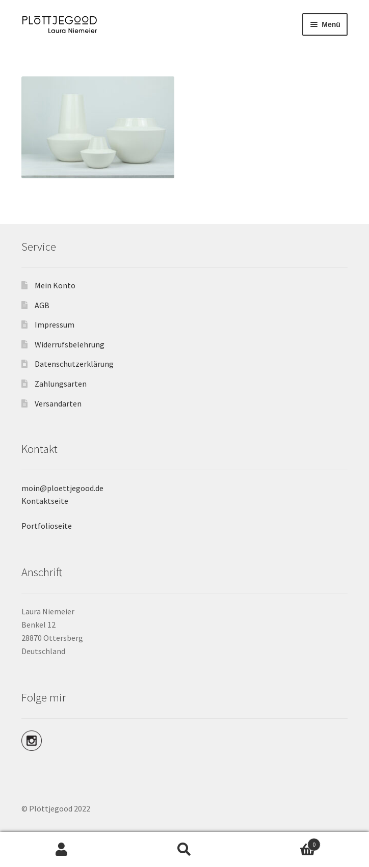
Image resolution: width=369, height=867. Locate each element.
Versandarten (58, 403)
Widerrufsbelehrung (69, 344)
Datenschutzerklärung (74, 364)
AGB (42, 305)
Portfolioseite (46, 526)
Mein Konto (55, 285)
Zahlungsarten (61, 383)
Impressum (54, 324)
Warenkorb (283, 842)
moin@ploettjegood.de (62, 488)
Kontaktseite (44, 501)
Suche (184, 849)
